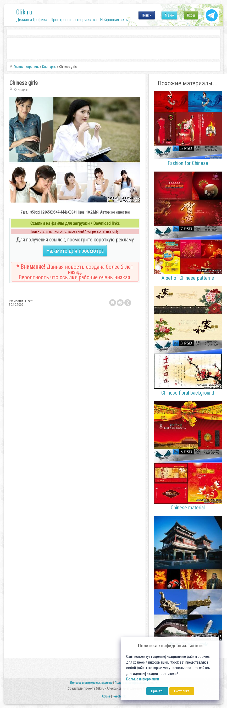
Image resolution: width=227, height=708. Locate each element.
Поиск (147, 15)
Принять (157, 691)
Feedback (119, 696)
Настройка (181, 691)
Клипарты (21, 89)
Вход (191, 15)
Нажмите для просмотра (75, 250)
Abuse (106, 696)
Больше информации (142, 679)
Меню (169, 15)
